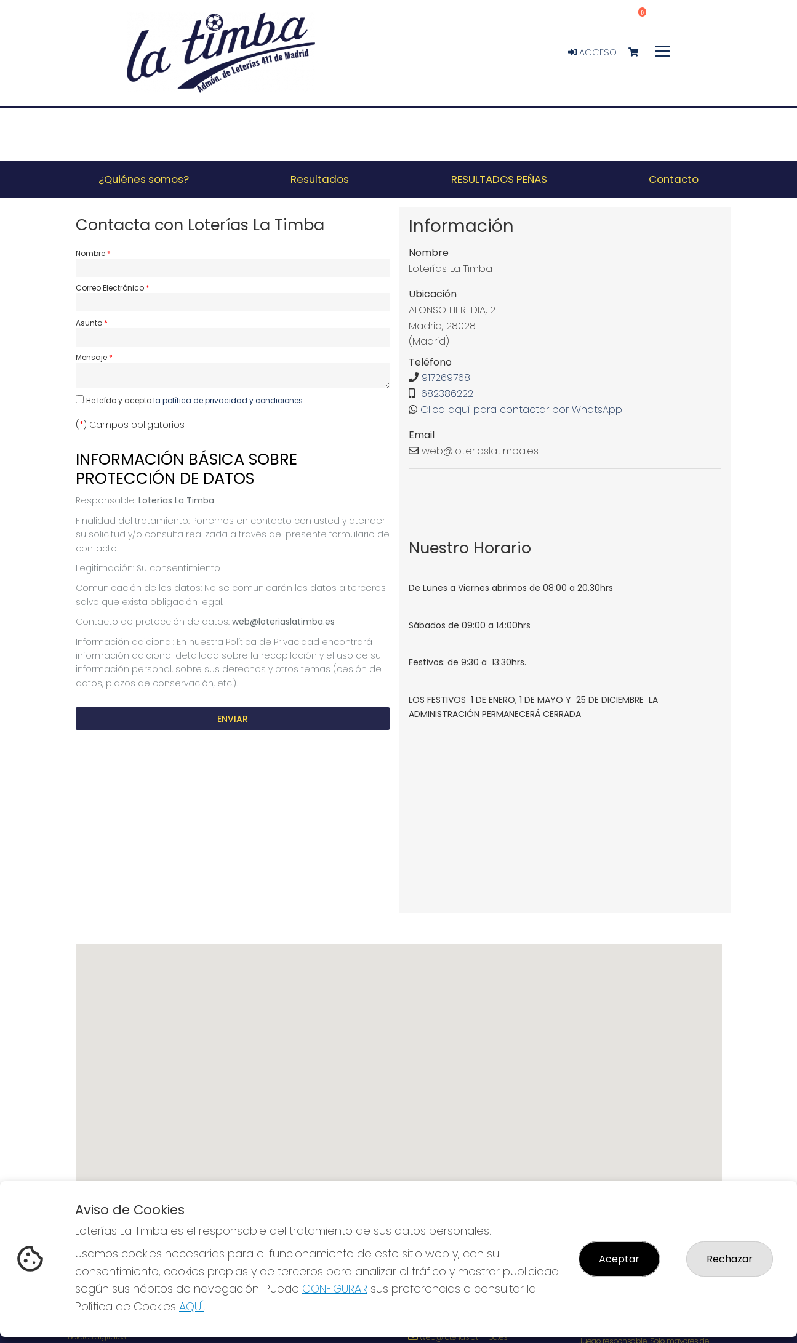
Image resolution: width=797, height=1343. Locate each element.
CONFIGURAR (334, 1288)
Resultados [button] (319, 179)
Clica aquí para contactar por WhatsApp (521, 410)
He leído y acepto (195, 400)
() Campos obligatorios (130, 424)
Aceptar (619, 1259)
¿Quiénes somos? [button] (143, 179)
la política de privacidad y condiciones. (229, 400)
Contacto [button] (674, 179)
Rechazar (730, 1259)
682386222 (447, 394)
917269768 (446, 378)
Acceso (592, 52)
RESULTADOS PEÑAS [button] (499, 179)
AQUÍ (191, 1306)
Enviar (232, 719)
